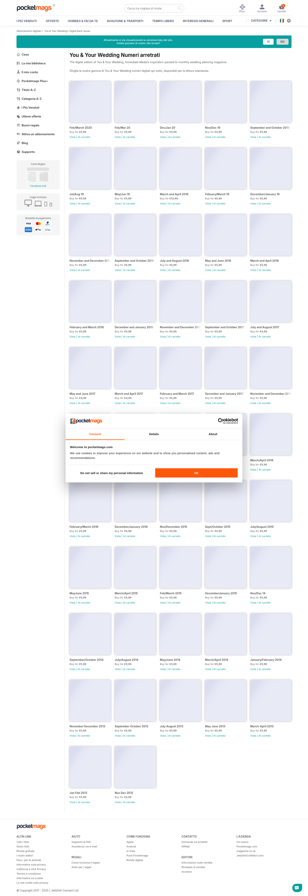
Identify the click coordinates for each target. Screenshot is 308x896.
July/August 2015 (262, 526)
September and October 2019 (270, 127)
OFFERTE (52, 21)
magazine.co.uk (246, 851)
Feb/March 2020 (81, 127)
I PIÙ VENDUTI (26, 21)
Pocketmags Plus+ (32, 81)
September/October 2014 (87, 659)
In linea (130, 851)
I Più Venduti (27, 107)
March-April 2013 (262, 726)
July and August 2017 (264, 327)
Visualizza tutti (38, 185)
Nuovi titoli (22, 846)
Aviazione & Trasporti (125, 21)
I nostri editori (24, 855)
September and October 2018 (134, 260)
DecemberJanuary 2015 (221, 593)
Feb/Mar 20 (122, 127)
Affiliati (186, 846)
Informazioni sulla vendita (197, 862)
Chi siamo (242, 841)
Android (131, 846)
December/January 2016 (131, 526)
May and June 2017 (82, 393)
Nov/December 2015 (173, 526)
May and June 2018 (218, 260)
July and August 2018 (174, 260)
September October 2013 (131, 726)
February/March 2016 (84, 526)
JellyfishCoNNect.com (250, 855)
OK (196, 472)
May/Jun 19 (122, 194)
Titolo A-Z (26, 90)
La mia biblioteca (31, 63)
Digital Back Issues (79, 31)
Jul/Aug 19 (77, 194)
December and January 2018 (134, 327)
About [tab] (213, 434)
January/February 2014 (266, 659)
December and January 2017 (224, 393)
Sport (227, 21)
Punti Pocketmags (137, 855)
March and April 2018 (264, 260)
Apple (130, 841)
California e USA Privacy (31, 869)
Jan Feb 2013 (78, 792)
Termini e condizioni (28, 873)
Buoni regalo (27, 125)
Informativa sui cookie (29, 878)
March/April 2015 (126, 593)
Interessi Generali (198, 21)
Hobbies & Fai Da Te (83, 21)
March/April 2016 (261, 460)
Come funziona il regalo (86, 862)
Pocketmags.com (246, 846)
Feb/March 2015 (171, 593)
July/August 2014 (126, 659)
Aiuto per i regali (81, 867)
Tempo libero (163, 21)
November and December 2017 (180, 327)
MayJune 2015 (79, 593)
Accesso (187, 871)
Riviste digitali (134, 860)
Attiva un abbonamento (35, 134)
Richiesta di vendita (193, 867)
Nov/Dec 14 (258, 593)
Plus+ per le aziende (28, 860)
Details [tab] (154, 434)
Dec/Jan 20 (167, 127)
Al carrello (84, 137)
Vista (73, 137)
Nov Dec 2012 (124, 792)
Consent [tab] (95, 434)
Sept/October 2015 (217, 526)
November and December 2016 (271, 393)
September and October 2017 (224, 327)
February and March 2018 (87, 327)
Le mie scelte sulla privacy (32, 882)
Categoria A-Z (29, 99)
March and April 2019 (174, 194)
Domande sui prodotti (194, 841)
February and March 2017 (177, 393)
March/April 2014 (216, 659)
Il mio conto (27, 72)
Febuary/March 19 (217, 194)
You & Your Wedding (55, 31)
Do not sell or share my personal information (111, 472)
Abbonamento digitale (28, 31)
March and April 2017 (129, 393)
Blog (22, 143)
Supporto (25, 152)
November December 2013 (87, 726)
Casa (22, 54)
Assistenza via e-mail (84, 846)
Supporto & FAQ (81, 841)
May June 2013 (215, 726)
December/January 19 (265, 194)
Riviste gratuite (25, 851)
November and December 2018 (90, 260)
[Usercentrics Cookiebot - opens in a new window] (221, 421)
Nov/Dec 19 (212, 127)
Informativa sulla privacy (31, 864)
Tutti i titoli (22, 841)
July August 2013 (171, 726)
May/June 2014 (170, 659)
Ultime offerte (28, 116)
